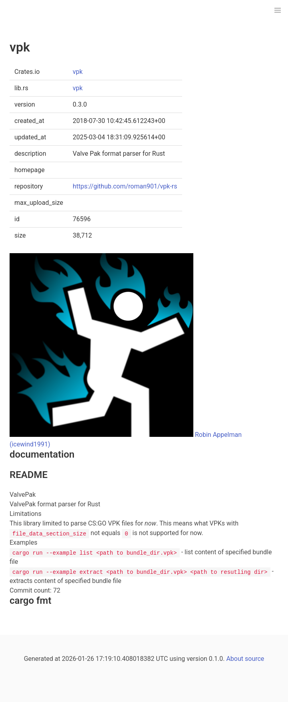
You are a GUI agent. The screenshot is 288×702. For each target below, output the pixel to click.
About (234, 658)
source (254, 658)
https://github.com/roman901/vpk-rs (125, 186)
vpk (78, 71)
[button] (277, 10)
